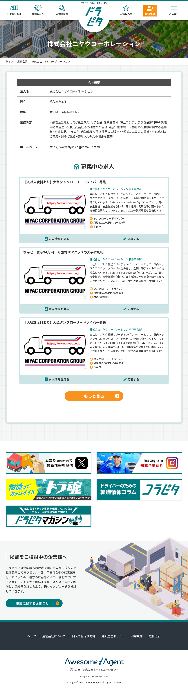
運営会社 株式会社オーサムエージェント (94, 669)
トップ (9, 61)
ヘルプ (31, 636)
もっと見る (101, 396)
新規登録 (150, 10)
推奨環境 (154, 636)
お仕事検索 (62, 10)
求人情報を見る (59, 239)
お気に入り (126, 10)
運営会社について (54, 636)
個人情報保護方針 (83, 636)
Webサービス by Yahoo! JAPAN (94, 676)
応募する (133, 239)
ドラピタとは (14, 10)
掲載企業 (22, 61)
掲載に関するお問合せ (37, 603)
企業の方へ (38, 10)
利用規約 (137, 636)
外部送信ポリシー (113, 636)
